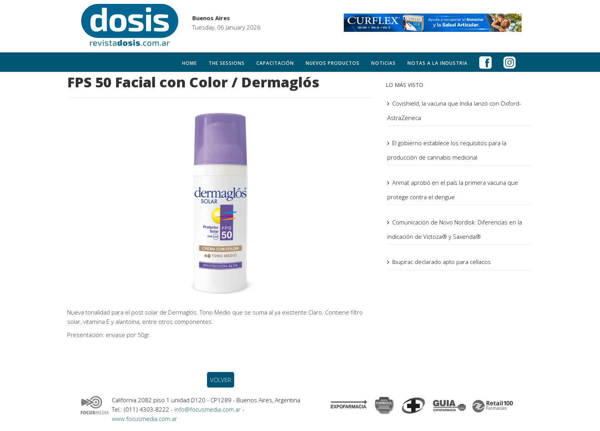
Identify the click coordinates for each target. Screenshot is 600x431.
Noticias (383, 63)
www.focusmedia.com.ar (144, 418)
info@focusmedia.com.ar (208, 409)
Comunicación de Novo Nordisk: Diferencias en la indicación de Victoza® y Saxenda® (454, 229)
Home (189, 63)
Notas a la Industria (437, 63)
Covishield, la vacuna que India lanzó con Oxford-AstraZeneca (454, 110)
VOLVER (220, 380)
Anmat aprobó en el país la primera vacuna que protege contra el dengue (452, 190)
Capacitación (275, 63)
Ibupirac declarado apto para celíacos (441, 262)
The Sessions (227, 63)
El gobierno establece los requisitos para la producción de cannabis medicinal (446, 150)
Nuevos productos (333, 63)
